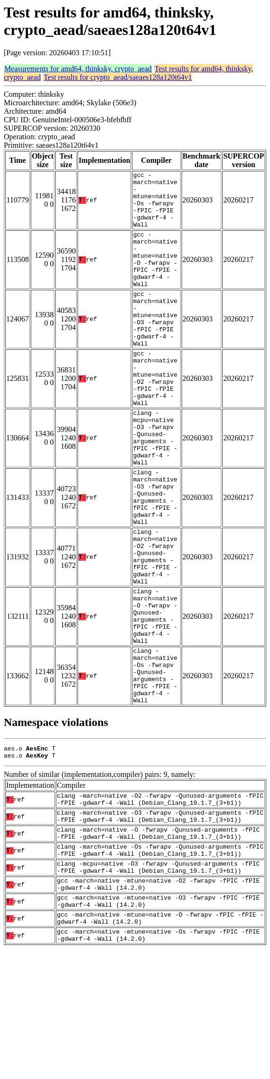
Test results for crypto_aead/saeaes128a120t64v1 (118, 77)
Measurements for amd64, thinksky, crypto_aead (78, 69)
